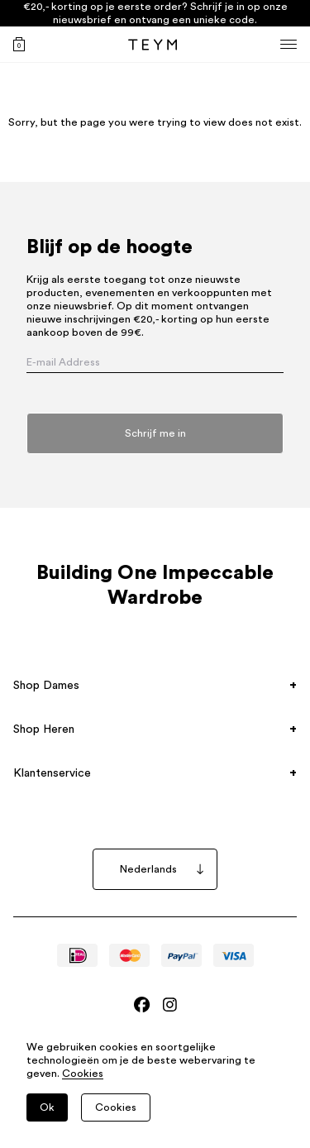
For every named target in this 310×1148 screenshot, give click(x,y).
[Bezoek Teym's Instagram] (170, 1004)
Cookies (82, 1074)
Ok (47, 1107)
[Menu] (288, 44)
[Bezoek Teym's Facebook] (142, 1004)
